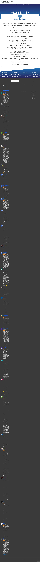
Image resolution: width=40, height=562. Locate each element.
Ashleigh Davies (5, 268)
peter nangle (5, 174)
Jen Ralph (4, 164)
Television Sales (33, 92)
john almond (5, 132)
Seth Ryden (5, 115)
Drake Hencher (5, 477)
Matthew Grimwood (6, 225)
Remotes (25, 74)
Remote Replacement (34, 89)
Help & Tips (25, 76)
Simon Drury (5, 252)
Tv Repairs (5, 72)
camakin (4, 145)
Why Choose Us (15, 74)
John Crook (4, 297)
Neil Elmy (4, 92)
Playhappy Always (6, 103)
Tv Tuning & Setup (33, 96)
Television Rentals (33, 90)
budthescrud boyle (6, 185)
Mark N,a (4, 198)
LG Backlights (32, 88)
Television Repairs (33, 91)
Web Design (5, 74)
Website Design (33, 97)
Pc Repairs (15, 72)
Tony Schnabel (5, 315)
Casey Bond (5, 448)
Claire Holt (4, 379)
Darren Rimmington (6, 347)
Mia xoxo (4, 523)
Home (31, 87)
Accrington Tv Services (7, 1)
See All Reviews (5, 554)
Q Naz (4, 501)
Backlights (5, 76)
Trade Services (33, 94)
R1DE (4, 538)
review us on (6, 90)
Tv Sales (25, 72)
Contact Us (15, 76)
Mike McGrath (5, 245)
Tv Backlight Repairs (33, 95)
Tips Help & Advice (33, 93)
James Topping (5, 328)
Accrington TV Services (5, 85)
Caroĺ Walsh (5, 396)
